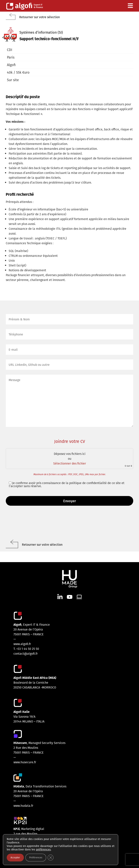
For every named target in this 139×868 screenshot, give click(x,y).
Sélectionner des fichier (69, 463)
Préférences (35, 857)
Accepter (15, 857)
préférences (43, 849)
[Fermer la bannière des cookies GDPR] (50, 857)
